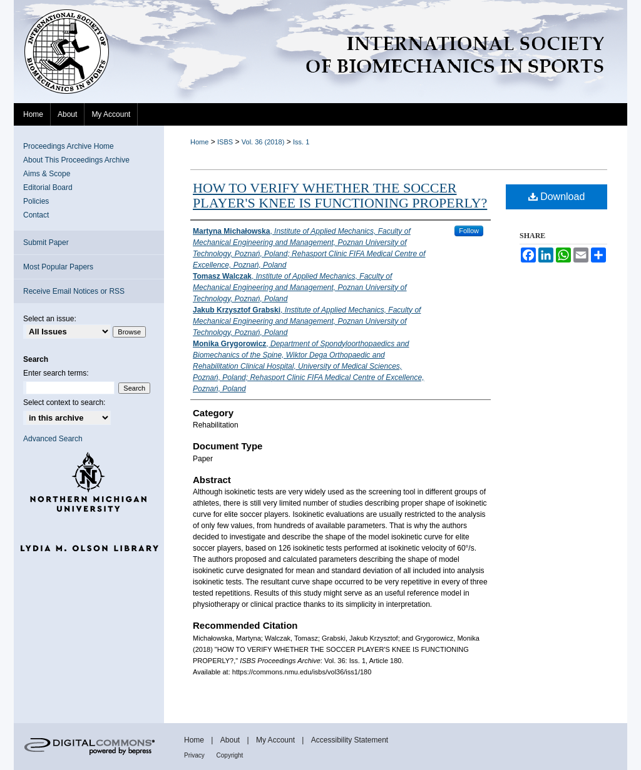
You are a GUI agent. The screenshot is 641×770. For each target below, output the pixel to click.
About (231, 740)
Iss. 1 (301, 142)
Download (556, 196)
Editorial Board (48, 187)
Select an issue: (49, 318)
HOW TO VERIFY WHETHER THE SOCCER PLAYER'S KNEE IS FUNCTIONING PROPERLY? (340, 195)
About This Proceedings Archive (76, 160)
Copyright (230, 755)
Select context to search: (64, 402)
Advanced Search (53, 438)
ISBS (225, 142)
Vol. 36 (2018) (263, 142)
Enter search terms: (56, 373)
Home (199, 142)
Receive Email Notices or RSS (74, 291)
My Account (276, 740)
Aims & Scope (46, 173)
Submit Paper (46, 242)
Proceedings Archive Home (68, 146)
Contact (36, 215)
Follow (469, 230)
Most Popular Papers (58, 266)
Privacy (195, 755)
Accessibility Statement (349, 740)
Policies (36, 201)
